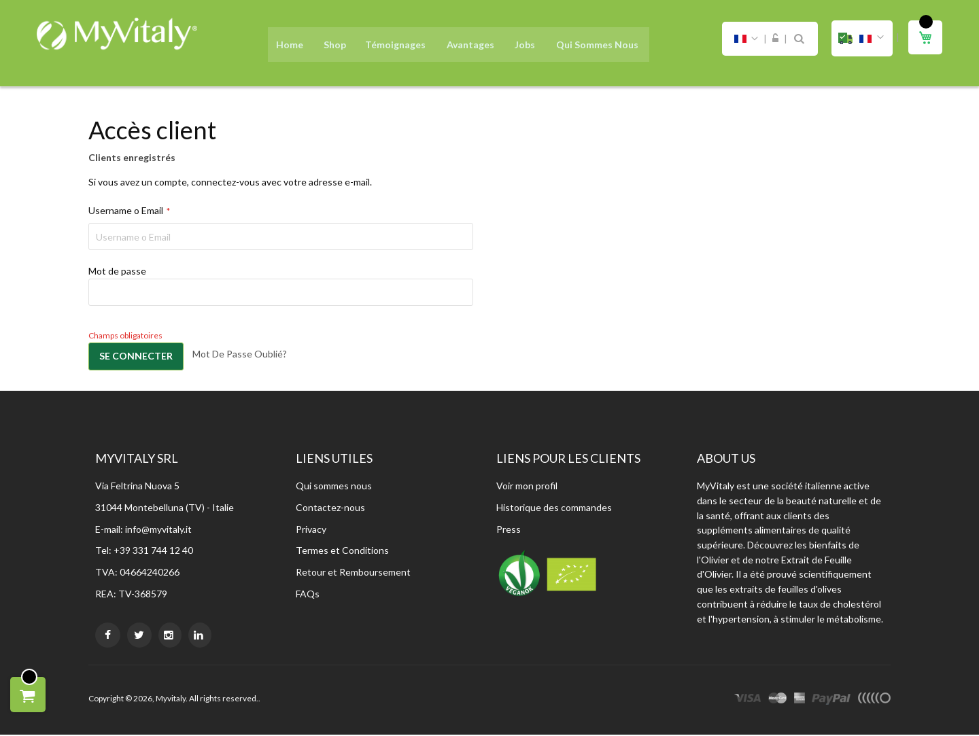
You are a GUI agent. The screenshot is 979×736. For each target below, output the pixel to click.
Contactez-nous (330, 508)
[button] (862, 38)
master (777, 701)
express (799, 701)
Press (508, 530)
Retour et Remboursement (353, 573)
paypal (831, 701)
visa (747, 701)
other (874, 701)
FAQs (308, 595)
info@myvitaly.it (158, 530)
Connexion (775, 38)
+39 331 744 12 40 (153, 551)
